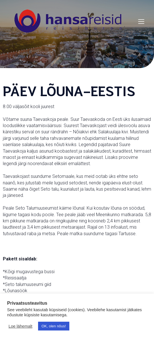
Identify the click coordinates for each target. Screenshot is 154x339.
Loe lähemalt (20, 326)
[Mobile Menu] (141, 21)
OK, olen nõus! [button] (53, 326)
